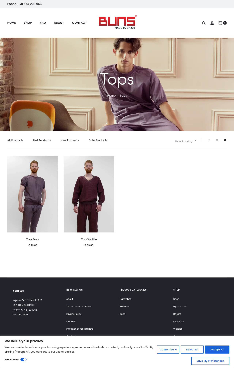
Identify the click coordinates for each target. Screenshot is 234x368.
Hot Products (42, 140)
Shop (28, 23)
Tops (122, 314)
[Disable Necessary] (23, 359)
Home (11, 23)
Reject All (192, 349)
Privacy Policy (73, 314)
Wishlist (177, 328)
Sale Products (98, 140)
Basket (177, 314)
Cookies (70, 321)
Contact (79, 23)
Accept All (217, 349)
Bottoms (124, 306)
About (59, 23)
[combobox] (185, 140)
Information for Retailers (79, 328)
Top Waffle (89, 239)
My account (180, 306)
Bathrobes (125, 299)
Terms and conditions (78, 306)
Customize (167, 349)
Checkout (178, 321)
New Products (70, 140)
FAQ (43, 23)
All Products (15, 140)
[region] (117, 352)
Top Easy (32, 239)
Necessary (12, 359)
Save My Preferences (210, 361)
